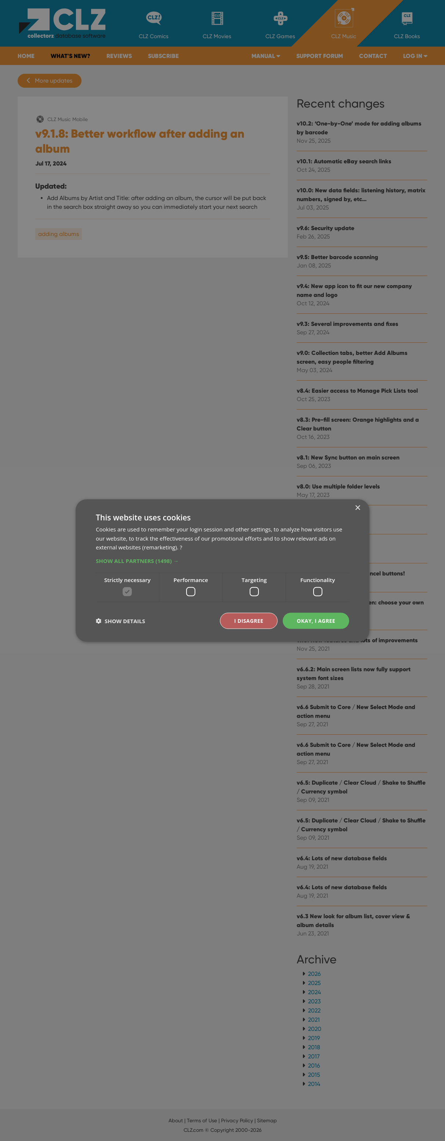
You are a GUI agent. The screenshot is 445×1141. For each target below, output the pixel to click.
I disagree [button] (249, 620)
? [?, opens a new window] (181, 547)
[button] (222, 560)
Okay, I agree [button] (316, 620)
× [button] (357, 507)
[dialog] (222, 570)
